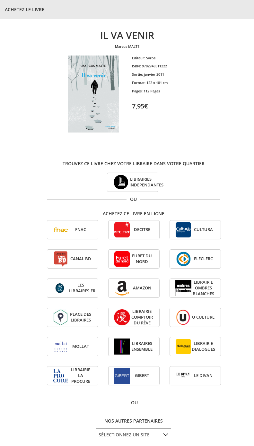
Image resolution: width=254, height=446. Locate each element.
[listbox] (133, 434)
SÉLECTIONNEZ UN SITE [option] (124, 435)
